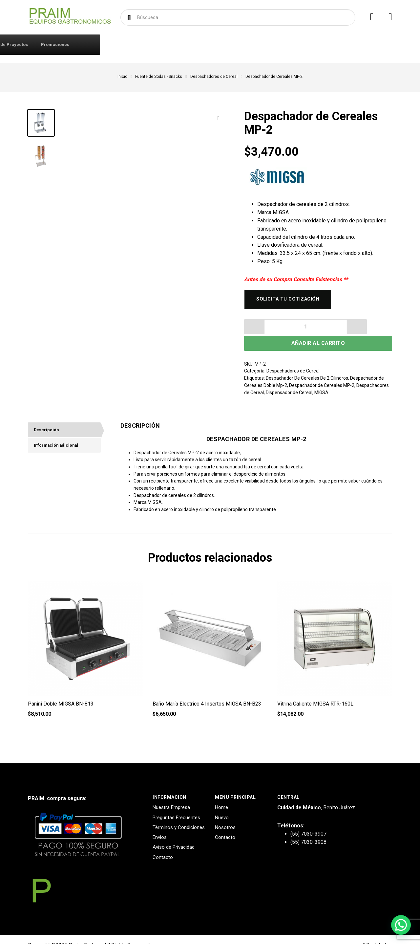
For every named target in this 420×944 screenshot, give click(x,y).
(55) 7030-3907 (308, 822)
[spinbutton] (269, 330)
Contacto (147, 44)
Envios (160, 825)
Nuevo (222, 805)
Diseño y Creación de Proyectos (286, 44)
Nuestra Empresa (171, 795)
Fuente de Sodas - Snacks (158, 76)
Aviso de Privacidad (174, 835)
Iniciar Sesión (110, 44)
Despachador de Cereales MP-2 (321, 373)
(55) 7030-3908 (308, 830)
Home (221, 795)
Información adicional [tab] (58, 435)
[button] (285, 330)
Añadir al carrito (346, 330)
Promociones (347, 44)
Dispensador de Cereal (289, 380)
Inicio (122, 76)
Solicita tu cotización (292, 301)
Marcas (178, 44)
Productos (55, 44)
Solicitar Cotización (219, 44)
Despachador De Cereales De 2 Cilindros (307, 366)
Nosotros (225, 815)
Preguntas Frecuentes (176, 805)
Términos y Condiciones (179, 815)
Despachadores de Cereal (214, 76)
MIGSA (321, 380)
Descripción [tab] (47, 418)
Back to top (377, 933)
